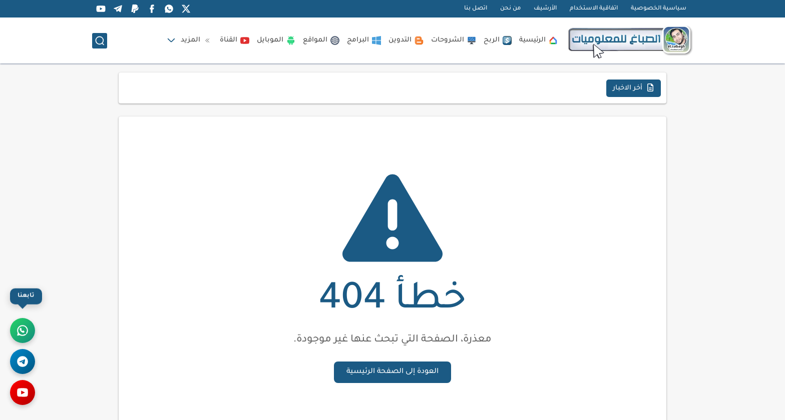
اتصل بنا (475, 9)
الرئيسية (538, 40)
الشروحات (453, 40)
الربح (498, 40)
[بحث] (99, 40)
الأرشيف (545, 9)
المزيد (196, 40)
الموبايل (276, 40)
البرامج (364, 40)
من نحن (510, 9)
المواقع (321, 40)
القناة (234, 40)
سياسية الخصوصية (658, 9)
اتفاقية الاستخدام (594, 9)
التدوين (406, 40)
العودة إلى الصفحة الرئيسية (392, 372)
